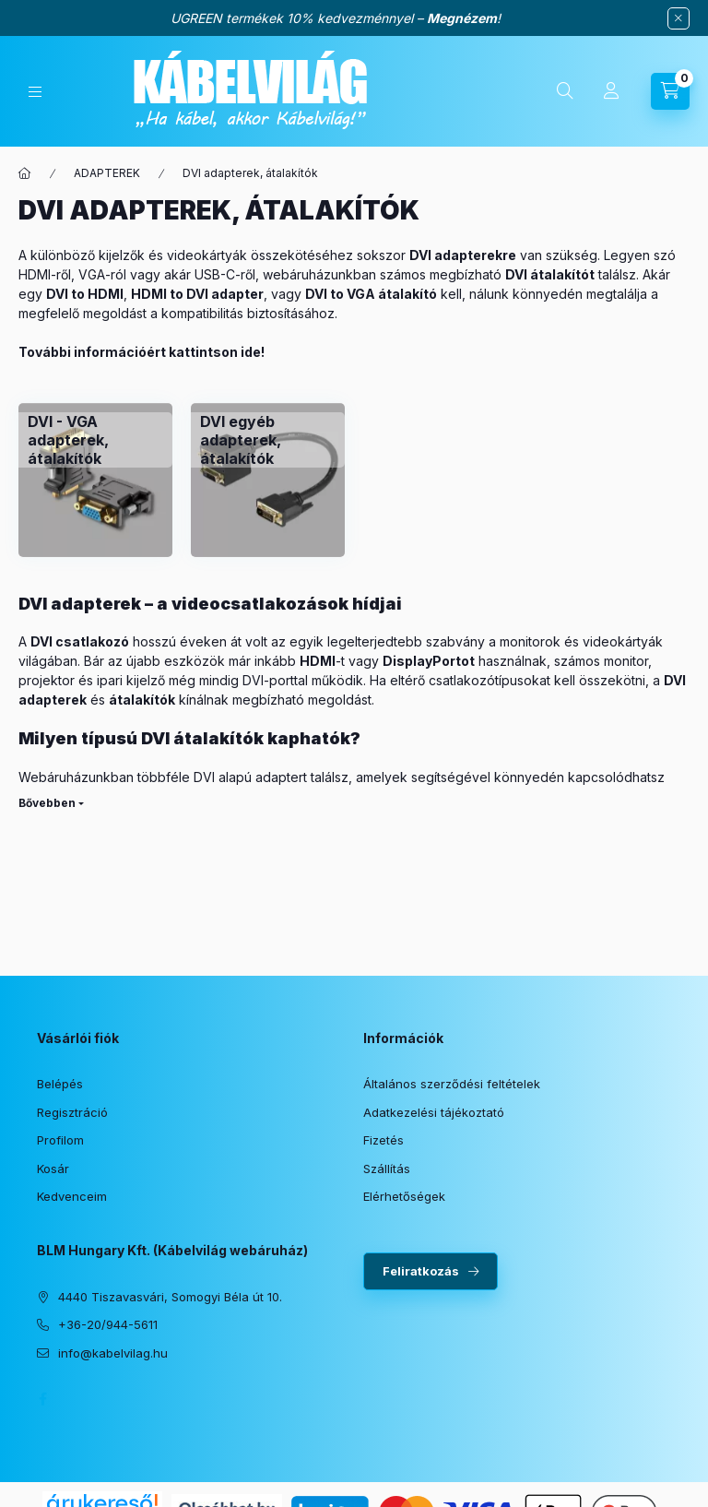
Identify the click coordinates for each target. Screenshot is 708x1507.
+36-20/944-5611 (108, 1324)
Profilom (60, 1140)
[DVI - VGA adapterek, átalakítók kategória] (95, 440)
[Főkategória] (24, 173)
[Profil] (611, 91)
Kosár (53, 1168)
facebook (42, 1399)
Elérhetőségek (404, 1196)
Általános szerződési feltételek (451, 1083)
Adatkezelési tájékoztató (433, 1112)
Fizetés (383, 1140)
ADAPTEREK (107, 173)
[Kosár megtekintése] (670, 91)
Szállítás (386, 1168)
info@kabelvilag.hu (113, 1353)
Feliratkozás (421, 1271)
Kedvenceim (72, 1196)
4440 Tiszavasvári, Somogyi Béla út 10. (170, 1296)
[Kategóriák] (35, 92)
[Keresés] (565, 91)
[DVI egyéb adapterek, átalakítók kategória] (268, 440)
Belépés (60, 1083)
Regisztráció (72, 1112)
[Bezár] (678, 18)
